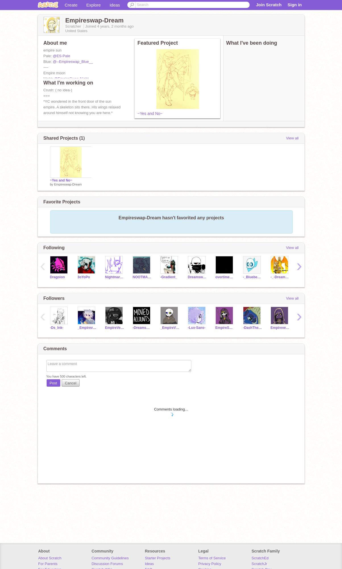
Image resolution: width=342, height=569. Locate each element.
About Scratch (49, 558)
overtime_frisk (225, 277)
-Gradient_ (168, 277)
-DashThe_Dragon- (252, 328)
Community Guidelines (110, 558)
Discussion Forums (107, 564)
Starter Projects (158, 558)
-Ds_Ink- (56, 328)
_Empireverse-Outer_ (87, 328)
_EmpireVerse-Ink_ (169, 328)
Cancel (70, 383)
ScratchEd (260, 558)
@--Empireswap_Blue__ (73, 61)
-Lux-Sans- (197, 328)
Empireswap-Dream (68, 184)
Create (71, 5)
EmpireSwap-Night (225, 328)
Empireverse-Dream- (280, 328)
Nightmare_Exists (114, 277)
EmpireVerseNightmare (114, 328)
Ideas (114, 5)
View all (292, 138)
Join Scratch (268, 4)
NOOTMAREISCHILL (142, 277)
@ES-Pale (61, 56)
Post (53, 383)
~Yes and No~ (150, 113)
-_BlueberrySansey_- (252, 277)
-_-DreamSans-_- (280, 277)
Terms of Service (212, 558)
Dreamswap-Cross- (197, 277)
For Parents (47, 564)
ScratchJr (259, 564)
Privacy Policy (209, 564)
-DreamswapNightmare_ (142, 328)
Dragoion (57, 277)
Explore (93, 5)
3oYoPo (84, 277)
